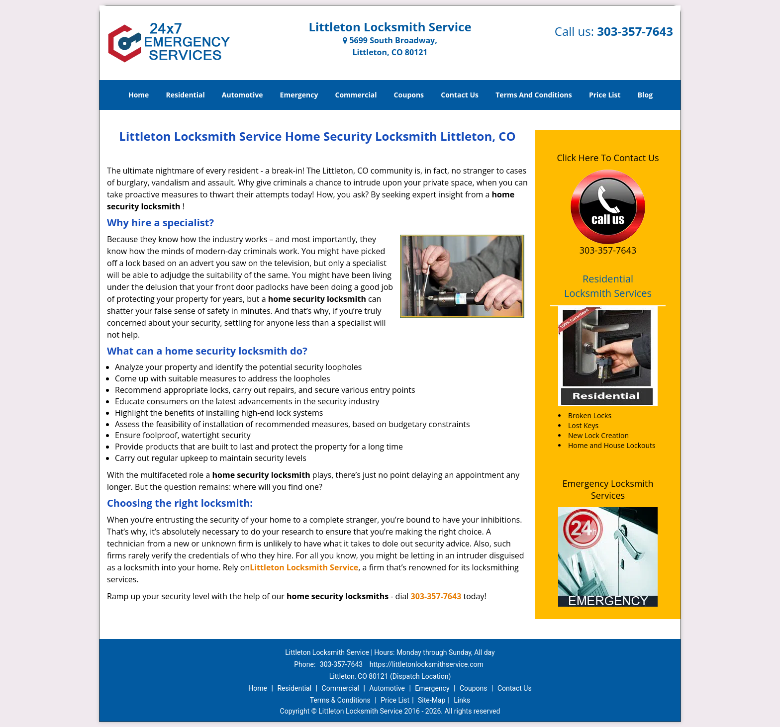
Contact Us (460, 94)
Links (462, 700)
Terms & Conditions (340, 700)
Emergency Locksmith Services (608, 489)
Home (138, 94)
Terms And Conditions (533, 94)
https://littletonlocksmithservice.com (427, 664)
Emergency (299, 94)
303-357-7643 (635, 31)
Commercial (356, 94)
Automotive (242, 94)
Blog (645, 94)
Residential (185, 94)
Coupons (409, 94)
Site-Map (431, 700)
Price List (605, 94)
